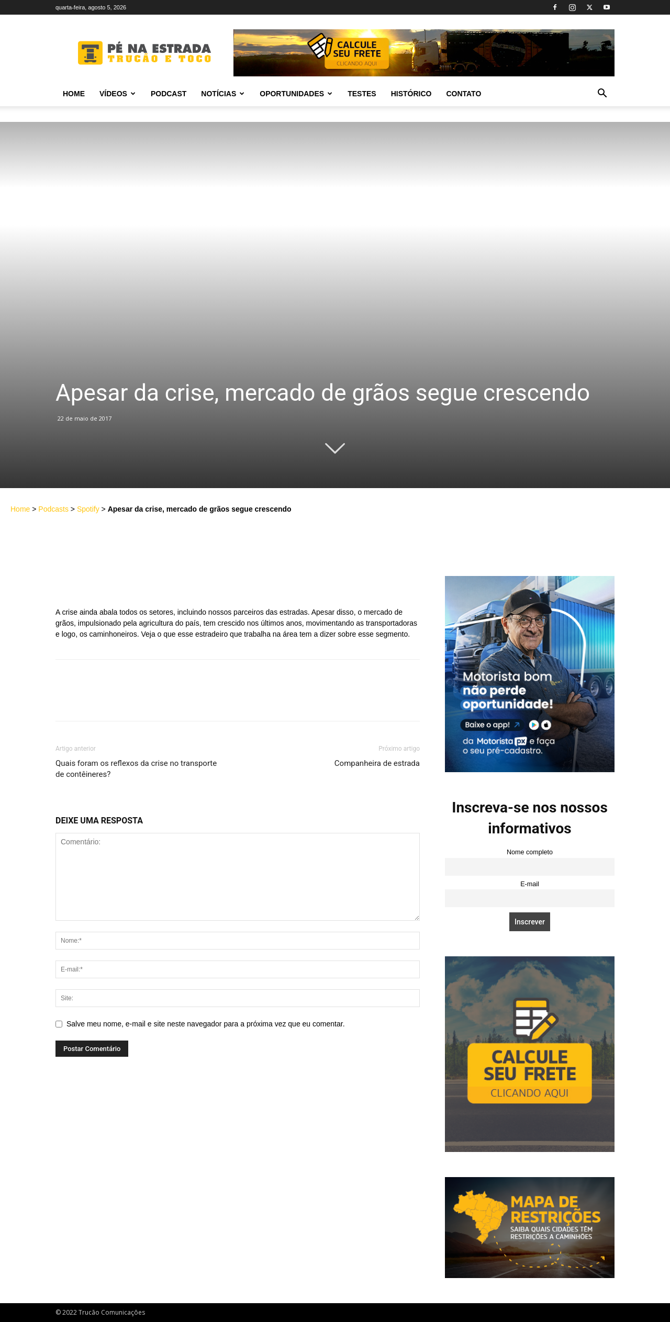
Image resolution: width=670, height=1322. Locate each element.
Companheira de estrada (377, 763)
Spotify (88, 509)
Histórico (411, 93)
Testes (362, 93)
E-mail (529, 884)
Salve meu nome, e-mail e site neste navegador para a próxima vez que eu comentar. (205, 1024)
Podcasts (53, 509)
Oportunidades (296, 93)
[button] (602, 94)
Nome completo (530, 852)
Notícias (222, 93)
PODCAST (168, 93)
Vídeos (117, 93)
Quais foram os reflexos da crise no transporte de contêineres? (136, 769)
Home (74, 93)
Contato (463, 93)
